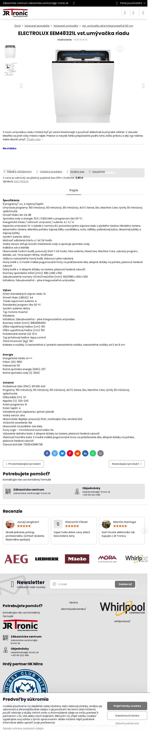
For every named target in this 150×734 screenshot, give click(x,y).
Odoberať (125, 584)
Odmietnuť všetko (127, 715)
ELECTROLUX (21, 181)
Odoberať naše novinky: (31, 587)
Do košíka (107, 160)
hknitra (73, 602)
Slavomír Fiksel (76, 522)
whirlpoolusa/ (122, 621)
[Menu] (143, 12)
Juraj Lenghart (28, 522)
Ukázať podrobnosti (127, 723)
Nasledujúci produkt (127, 464)
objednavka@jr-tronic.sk (25, 652)
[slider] (81, 39)
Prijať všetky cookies (127, 706)
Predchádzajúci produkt (23, 464)
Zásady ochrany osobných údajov (23, 728)
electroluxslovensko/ (73, 609)
